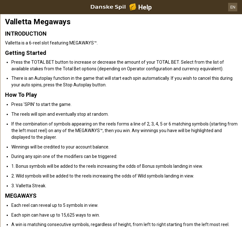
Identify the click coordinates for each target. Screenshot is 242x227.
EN (232, 7)
